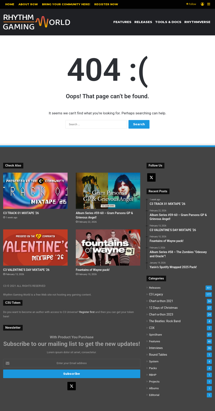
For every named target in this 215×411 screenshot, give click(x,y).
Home (9, 4)
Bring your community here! (66, 4)
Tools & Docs (168, 22)
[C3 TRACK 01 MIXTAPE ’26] (35, 191)
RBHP (152, 374)
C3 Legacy (156, 294)
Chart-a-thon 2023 (161, 314)
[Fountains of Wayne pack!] (108, 247)
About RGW (28, 4)
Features (122, 22)
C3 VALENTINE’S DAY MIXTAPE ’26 (26, 269)
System (154, 361)
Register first (86, 312)
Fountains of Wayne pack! (93, 269)
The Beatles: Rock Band (165, 321)
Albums (154, 388)
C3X (152, 328)
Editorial (154, 395)
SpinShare (155, 334)
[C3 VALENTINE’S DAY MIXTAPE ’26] (35, 247)
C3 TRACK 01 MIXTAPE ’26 (21, 213)
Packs (153, 368)
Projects (154, 381)
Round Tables (158, 354)
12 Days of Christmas (163, 307)
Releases (143, 22)
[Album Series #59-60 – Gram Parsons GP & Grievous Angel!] (108, 191)
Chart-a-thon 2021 (161, 301)
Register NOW (106, 4)
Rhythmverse (197, 22)
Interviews (156, 348)
